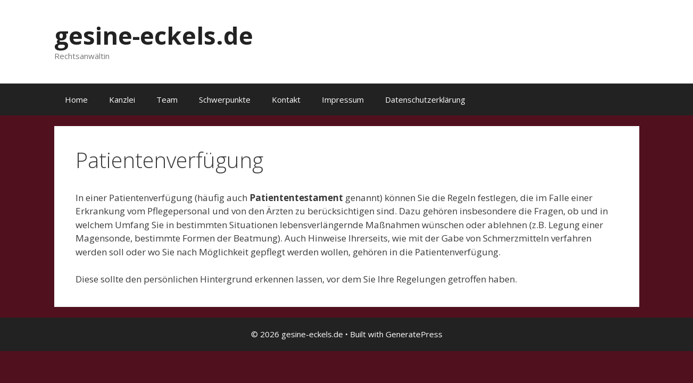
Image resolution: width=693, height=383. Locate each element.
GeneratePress (414, 334)
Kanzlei (122, 99)
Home (76, 99)
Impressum (343, 99)
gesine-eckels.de (153, 35)
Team (167, 99)
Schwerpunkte (225, 99)
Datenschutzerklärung (425, 99)
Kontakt (286, 99)
